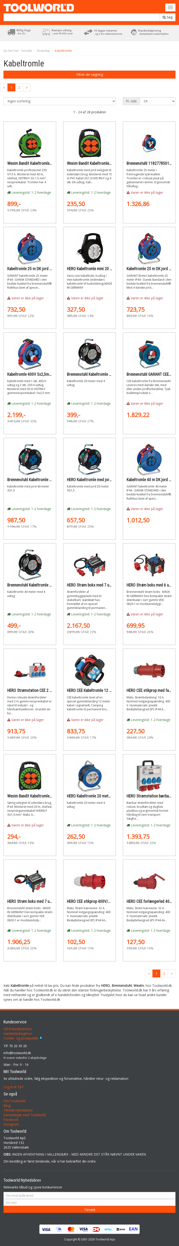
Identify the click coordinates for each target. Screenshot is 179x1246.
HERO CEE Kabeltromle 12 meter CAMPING (101, 690)
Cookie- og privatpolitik (22, 1038)
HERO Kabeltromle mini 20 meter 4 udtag (100, 268)
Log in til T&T (13, 1087)
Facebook (10, 1119)
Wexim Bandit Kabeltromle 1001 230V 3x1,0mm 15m (109, 163)
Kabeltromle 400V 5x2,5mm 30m (33, 374)
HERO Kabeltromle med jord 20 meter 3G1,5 (102, 479)
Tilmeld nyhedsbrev (18, 1110)
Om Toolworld (14, 1101)
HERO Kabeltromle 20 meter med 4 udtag (100, 796)
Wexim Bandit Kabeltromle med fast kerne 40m (45, 163)
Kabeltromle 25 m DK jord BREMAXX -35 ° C (42, 268)
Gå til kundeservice (17, 1029)
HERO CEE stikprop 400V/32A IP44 (95, 901)
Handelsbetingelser (17, 1033)
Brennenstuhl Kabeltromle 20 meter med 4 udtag (106, 374)
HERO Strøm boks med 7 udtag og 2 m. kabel (103, 585)
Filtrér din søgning (89, 74)
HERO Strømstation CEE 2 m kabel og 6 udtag (43, 690)
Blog (6, 1105)
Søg (167, 17)
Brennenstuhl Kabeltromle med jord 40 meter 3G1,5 (48, 479)
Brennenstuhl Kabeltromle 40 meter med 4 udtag (46, 585)
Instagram (11, 1124)
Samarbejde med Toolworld (24, 1115)
